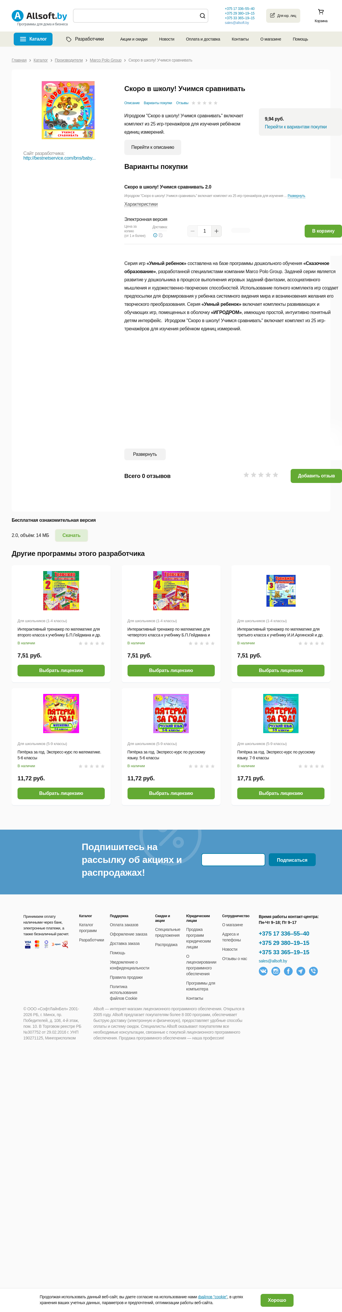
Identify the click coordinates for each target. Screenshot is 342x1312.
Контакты (240, 39)
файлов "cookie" (212, 1296)
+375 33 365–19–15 (284, 952)
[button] (160, 235)
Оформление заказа (128, 934)
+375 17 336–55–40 (284, 933)
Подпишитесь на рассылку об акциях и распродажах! (132, 860)
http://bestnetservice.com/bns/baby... (59, 158)
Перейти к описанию (152, 147)
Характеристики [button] (141, 204)
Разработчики (84, 39)
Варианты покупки (158, 103)
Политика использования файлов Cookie (123, 992)
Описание (132, 103)
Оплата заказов (124, 924)
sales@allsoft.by (237, 23)
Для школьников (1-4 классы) (42, 621)
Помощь (300, 39)
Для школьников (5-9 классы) (42, 744)
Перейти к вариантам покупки (296, 126)
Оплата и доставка (203, 39)
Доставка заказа (125, 943)
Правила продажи (126, 977)
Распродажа (166, 944)
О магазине (270, 39)
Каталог (38, 38)
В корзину (323, 230)
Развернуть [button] (296, 196)
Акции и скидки (133, 39)
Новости (166, 39)
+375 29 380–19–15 (284, 943)
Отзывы (182, 103)
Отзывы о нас (234, 958)
